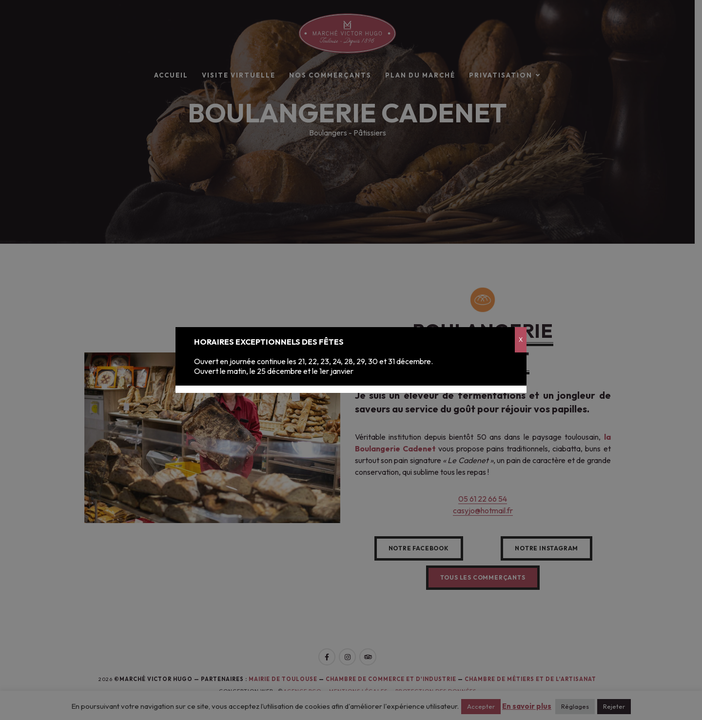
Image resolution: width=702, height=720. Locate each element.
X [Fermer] (521, 339)
